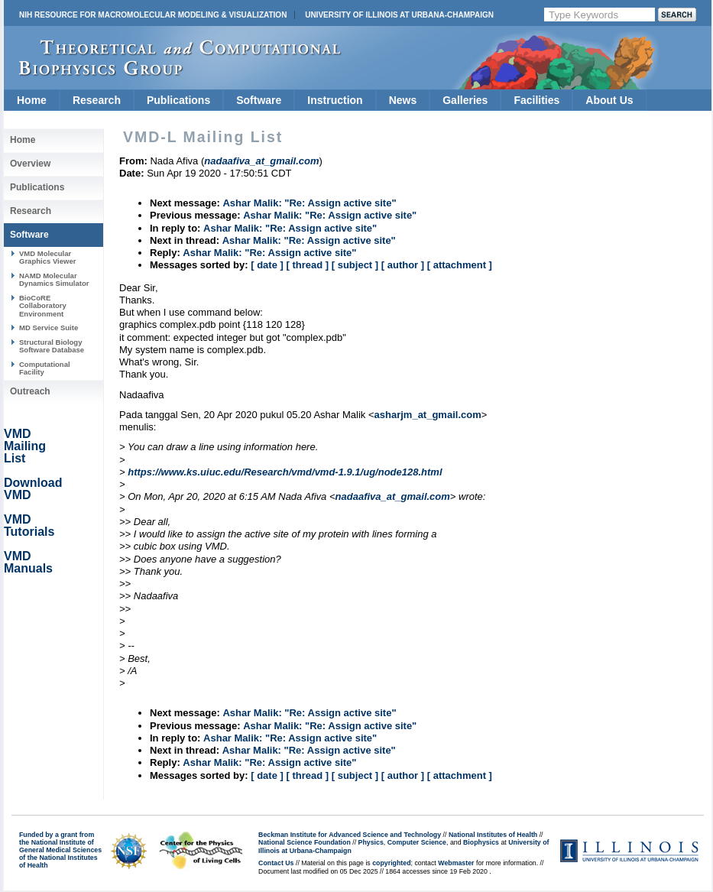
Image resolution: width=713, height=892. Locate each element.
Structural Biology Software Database (51, 346)
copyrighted (391, 863)
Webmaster (456, 863)
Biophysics (481, 842)
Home (32, 100)
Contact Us (275, 863)
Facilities (536, 100)
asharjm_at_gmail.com (427, 414)
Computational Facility (44, 368)
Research (97, 100)
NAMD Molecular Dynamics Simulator (54, 279)
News (403, 100)
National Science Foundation (304, 842)
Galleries (465, 100)
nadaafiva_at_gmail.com (392, 496)
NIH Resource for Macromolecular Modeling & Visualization (153, 15)
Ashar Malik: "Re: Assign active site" (309, 203)
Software (258, 100)
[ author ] (402, 265)
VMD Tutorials (29, 525)
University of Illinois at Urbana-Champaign (399, 15)
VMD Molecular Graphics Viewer (47, 257)
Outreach (30, 391)
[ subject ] (355, 265)
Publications (178, 100)
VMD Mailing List (25, 446)
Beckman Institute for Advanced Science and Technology (349, 834)
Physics (371, 842)
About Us (609, 100)
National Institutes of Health (493, 834)
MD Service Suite (48, 327)
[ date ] (267, 265)
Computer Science (416, 842)
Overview (30, 163)
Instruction (334, 100)
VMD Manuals (28, 562)
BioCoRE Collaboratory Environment (42, 306)
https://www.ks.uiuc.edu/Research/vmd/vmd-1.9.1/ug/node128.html (285, 472)
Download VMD (33, 488)
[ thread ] (307, 265)
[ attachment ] (459, 265)
